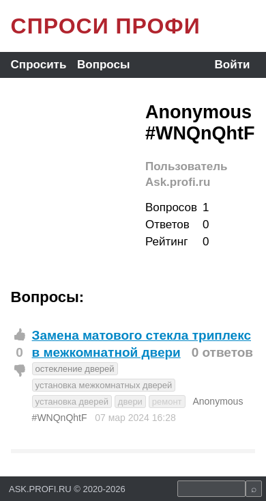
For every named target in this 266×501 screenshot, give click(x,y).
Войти (232, 64)
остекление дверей (75, 369)
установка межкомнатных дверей (104, 385)
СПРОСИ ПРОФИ (106, 26)
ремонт (167, 401)
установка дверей (71, 401)
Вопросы (103, 64)
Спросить (39, 64)
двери (130, 401)
